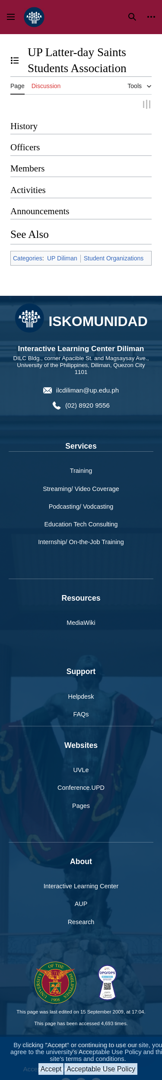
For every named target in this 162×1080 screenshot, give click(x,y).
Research (81, 921)
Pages (81, 805)
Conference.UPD (81, 787)
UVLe (81, 769)
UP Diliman (62, 257)
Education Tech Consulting (81, 523)
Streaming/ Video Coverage (81, 488)
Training (81, 470)
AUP (81, 903)
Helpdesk (81, 696)
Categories (27, 257)
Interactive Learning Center (81, 886)
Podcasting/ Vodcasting (81, 506)
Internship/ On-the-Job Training (81, 541)
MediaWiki (81, 622)
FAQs (81, 713)
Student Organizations (114, 257)
